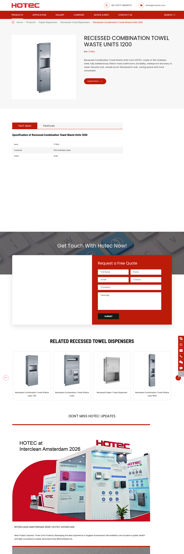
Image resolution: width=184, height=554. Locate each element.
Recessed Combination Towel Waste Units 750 (32, 394)
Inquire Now (96, 81)
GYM (66, 539)
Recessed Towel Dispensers (75, 22)
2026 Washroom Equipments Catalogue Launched (88, 469)
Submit (108, 316)
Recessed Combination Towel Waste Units (72, 394)
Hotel (86, 539)
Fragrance (141, 194)
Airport (67, 535)
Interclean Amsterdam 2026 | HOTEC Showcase (34, 469)
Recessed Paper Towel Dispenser (112, 392)
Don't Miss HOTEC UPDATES (92, 417)
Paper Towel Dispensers (150, 183)
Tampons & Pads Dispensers (151, 161)
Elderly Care (69, 552)
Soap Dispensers (145, 149)
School (87, 543)
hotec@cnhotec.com (155, 5)
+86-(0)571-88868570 (121, 5)
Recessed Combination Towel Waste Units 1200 (118, 22)
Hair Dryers (142, 206)
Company (79, 14)
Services (111, 552)
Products (17, 14)
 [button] (3, 375)
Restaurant (89, 535)
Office (67, 543)
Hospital (68, 547)
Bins (138, 212)
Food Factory (90, 547)
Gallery (60, 14)
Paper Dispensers (48, 22)
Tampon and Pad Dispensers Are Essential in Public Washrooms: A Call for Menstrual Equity (146, 469)
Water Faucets (144, 155)
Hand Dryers (142, 143)
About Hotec (113, 535)
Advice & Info (101, 14)
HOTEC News (113, 543)
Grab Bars (141, 167)
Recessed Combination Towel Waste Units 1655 (152, 394)
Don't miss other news (90, 498)
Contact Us (125, 14)
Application (39, 14)
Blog (109, 547)
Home (20, 22)
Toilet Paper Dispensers (150, 179)
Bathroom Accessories (148, 200)
